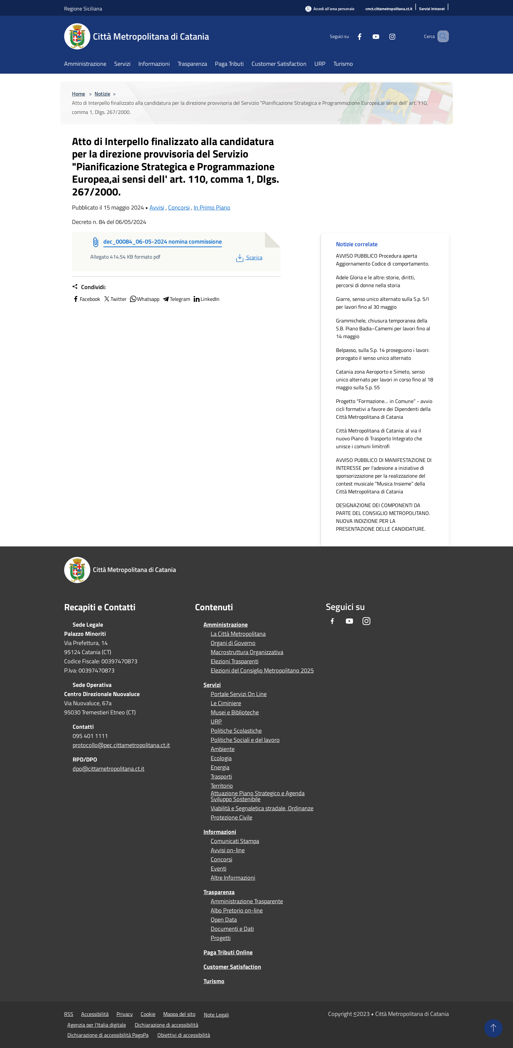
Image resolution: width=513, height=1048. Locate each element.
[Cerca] (441, 36)
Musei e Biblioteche (235, 712)
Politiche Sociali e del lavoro (245, 740)
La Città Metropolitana (238, 634)
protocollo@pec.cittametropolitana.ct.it (121, 745)
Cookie (148, 1014)
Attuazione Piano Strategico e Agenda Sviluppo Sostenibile (258, 796)
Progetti (221, 938)
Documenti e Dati (232, 929)
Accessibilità (95, 1014)
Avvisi (157, 207)
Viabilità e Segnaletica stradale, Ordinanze (262, 808)
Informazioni (219, 831)
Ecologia (221, 758)
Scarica (248, 257)
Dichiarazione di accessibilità (166, 1025)
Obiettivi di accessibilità (183, 1035)
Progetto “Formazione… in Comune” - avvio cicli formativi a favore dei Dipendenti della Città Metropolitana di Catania (384, 409)
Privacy (124, 1014)
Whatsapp (144, 299)
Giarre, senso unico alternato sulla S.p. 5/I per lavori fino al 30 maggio (382, 303)
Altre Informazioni (233, 878)
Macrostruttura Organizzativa (247, 652)
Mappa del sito (179, 1014)
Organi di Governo (233, 643)
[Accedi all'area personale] (330, 8)
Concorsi (179, 207)
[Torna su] (493, 1028)
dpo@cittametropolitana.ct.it (108, 768)
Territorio (222, 786)
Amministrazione (225, 624)
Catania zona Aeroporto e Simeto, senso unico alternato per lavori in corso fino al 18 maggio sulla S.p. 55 (384, 379)
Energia (220, 767)
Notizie (102, 94)
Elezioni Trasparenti (234, 661)
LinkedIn (206, 299)
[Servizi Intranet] (432, 9)
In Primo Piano (212, 207)
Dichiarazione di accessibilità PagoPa (108, 1035)
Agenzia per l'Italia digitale (96, 1025)
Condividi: (89, 287)
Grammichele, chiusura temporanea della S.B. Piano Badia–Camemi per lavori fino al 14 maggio (383, 328)
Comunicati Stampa (235, 841)
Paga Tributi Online (228, 952)
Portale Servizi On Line (239, 694)
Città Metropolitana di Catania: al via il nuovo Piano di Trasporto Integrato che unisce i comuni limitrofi (379, 438)
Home (78, 94)
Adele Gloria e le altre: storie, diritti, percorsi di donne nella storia (375, 281)
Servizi (212, 684)
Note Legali (216, 1015)
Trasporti (221, 777)
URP (216, 722)
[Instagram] (382, 36)
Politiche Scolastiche (236, 731)
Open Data (224, 920)
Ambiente (223, 749)
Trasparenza (219, 892)
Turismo (213, 981)
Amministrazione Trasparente (247, 901)
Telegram (176, 299)
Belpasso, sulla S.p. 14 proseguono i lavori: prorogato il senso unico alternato (382, 354)
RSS (68, 1014)
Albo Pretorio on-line (237, 910)
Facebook (86, 299)
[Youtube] (366, 36)
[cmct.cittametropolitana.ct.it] (388, 9)
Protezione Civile (231, 817)
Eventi (218, 869)
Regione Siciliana (83, 8)
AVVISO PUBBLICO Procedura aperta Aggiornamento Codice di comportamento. (382, 259)
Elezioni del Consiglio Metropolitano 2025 (262, 670)
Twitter (115, 299)
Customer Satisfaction (232, 966)
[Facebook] (350, 36)
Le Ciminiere (226, 703)
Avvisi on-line (228, 850)
